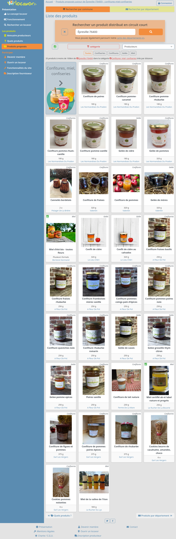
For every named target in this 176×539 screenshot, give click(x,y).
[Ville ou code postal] (105, 32)
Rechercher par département (142, 9)
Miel (133, 53)
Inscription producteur (88, 535)
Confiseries (100, 53)
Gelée (124, 53)
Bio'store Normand (60, 260)
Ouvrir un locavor (15, 62)
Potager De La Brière (61, 210)
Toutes (88, 53)
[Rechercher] (151, 32)
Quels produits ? (59, 515)
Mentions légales (44, 531)
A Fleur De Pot (159, 259)
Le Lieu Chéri (94, 259)
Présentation (44, 526)
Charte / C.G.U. (44, 535)
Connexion (165, 3)
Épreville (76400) (84, 58)
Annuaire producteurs (17, 35)
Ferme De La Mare (126, 407)
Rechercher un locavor (17, 24)
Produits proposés (15, 46)
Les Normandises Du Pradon (93, 107)
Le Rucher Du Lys (94, 509)
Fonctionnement (14, 19)
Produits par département (155, 515)
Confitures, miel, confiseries (122, 58)
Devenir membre (14, 56)
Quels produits (13, 40)
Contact (132, 526)
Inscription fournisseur (18, 73)
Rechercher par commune (78, 9)
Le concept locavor (15, 13)
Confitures (114, 53)
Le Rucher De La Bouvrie (159, 407)
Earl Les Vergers (61, 457)
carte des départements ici (130, 37)
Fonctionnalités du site (17, 67)
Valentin (93, 210)
